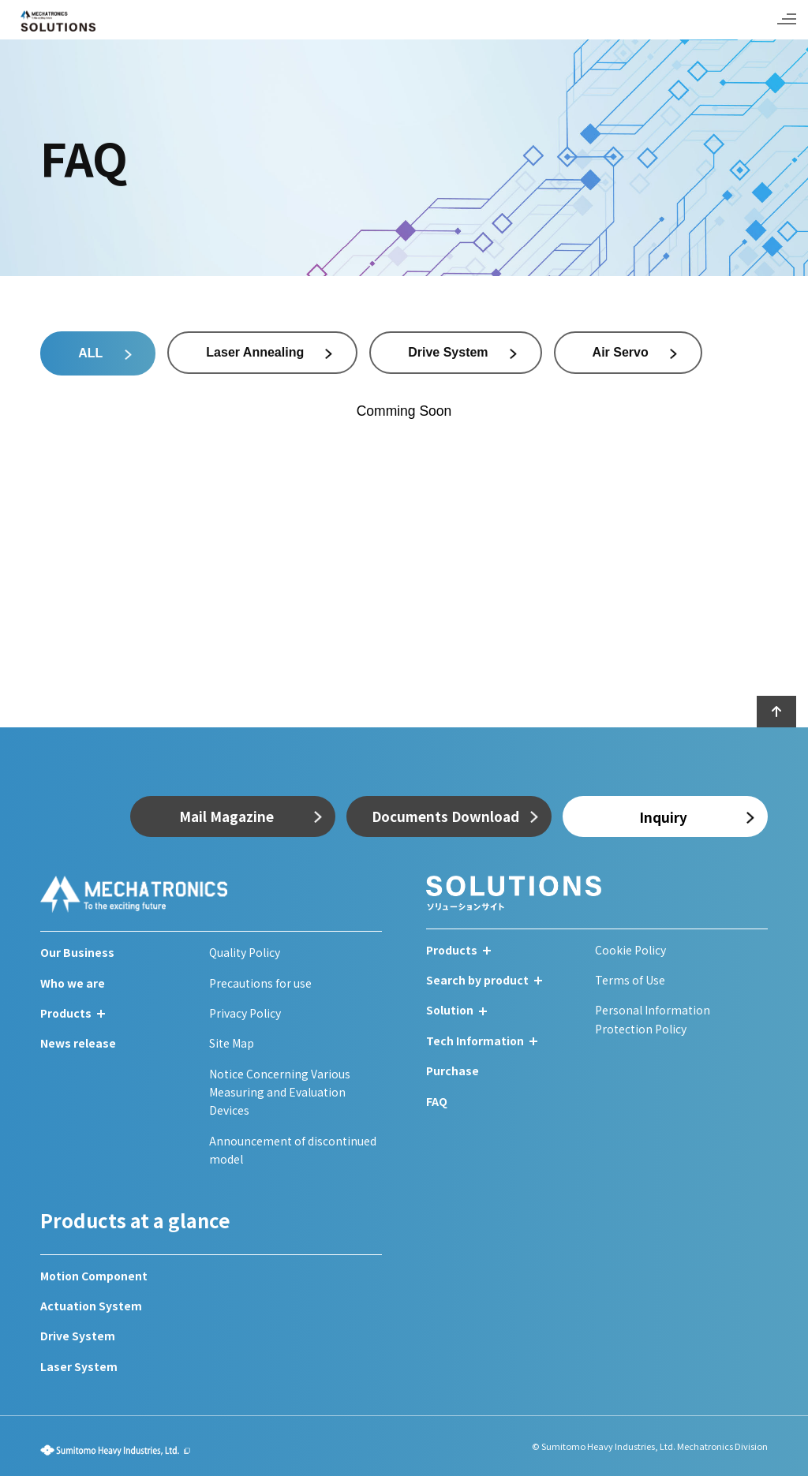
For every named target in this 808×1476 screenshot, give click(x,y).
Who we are (72, 983)
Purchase (452, 1070)
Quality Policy (244, 952)
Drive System (77, 1335)
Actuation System (91, 1305)
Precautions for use (260, 983)
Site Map (231, 1043)
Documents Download (445, 816)
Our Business (77, 952)
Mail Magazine (226, 816)
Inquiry (663, 817)
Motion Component (94, 1276)
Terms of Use (630, 980)
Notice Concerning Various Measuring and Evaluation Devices (279, 1092)
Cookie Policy (630, 950)
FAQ (436, 1101)
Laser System (79, 1366)
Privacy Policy (245, 1013)
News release (78, 1043)
